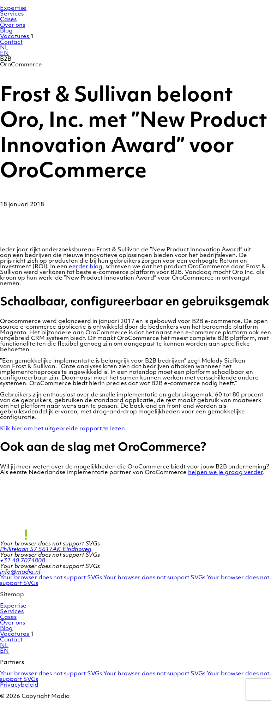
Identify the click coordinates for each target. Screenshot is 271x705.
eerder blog (85, 267)
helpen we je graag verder (225, 473)
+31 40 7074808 (22, 561)
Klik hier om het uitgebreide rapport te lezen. (63, 429)
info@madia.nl (20, 572)
